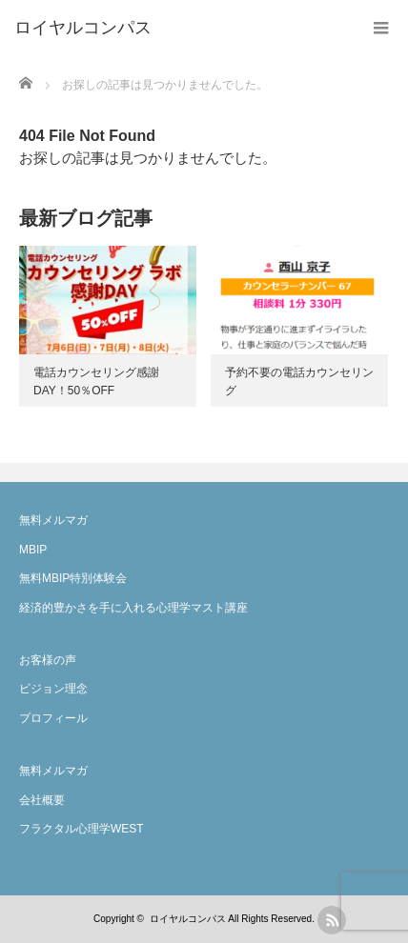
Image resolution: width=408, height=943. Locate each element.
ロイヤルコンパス (188, 918)
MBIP (33, 549)
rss (331, 920)
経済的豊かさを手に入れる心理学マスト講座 (133, 607)
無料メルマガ (53, 520)
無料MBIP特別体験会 (73, 578)
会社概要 (42, 800)
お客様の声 (47, 660)
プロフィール (53, 718)
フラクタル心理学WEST (81, 828)
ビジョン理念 (53, 688)
